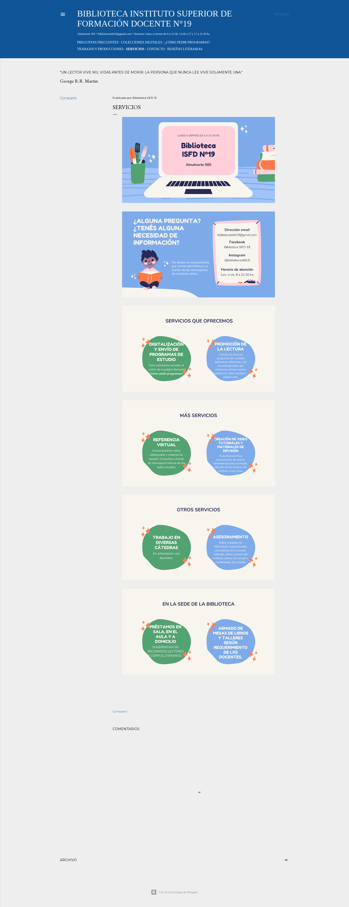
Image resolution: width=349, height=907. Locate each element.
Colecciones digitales (141, 42)
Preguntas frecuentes (98, 42)
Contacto (156, 49)
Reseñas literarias (184, 49)
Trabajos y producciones (100, 49)
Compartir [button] (68, 98)
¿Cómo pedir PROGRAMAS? (187, 42)
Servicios (135, 49)
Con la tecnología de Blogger (174, 892)
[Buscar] (281, 14)
